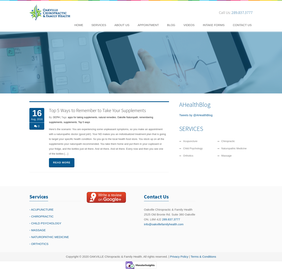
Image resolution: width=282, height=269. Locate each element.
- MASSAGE (37, 230)
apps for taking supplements (82, 117)
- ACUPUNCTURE (41, 209)
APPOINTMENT (148, 25)
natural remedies (107, 117)
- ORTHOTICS (38, 243)
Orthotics (188, 155)
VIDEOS (189, 25)
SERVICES (98, 25)
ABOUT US (121, 25)
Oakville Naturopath (127, 117)
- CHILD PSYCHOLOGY (45, 223)
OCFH (56, 117)
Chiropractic (228, 141)
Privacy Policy (179, 256)
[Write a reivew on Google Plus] (106, 197)
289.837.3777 (242, 12)
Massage (226, 155)
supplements (70, 122)
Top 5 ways (84, 122)
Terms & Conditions (203, 256)
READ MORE (61, 162)
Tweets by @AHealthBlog (195, 115)
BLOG (171, 25)
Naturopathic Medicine (234, 148)
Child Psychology (193, 148)
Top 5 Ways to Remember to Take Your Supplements (97, 110)
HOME (78, 25)
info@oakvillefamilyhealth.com (163, 224)
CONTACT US (242, 25)
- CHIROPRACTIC (41, 216)
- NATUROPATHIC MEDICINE (49, 237)
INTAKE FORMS (213, 25)
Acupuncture (190, 141)
